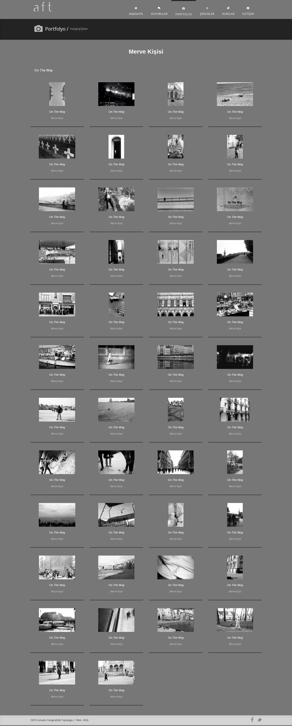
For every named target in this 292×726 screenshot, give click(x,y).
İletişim (248, 11)
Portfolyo (183, 11)
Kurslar (228, 11)
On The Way (43, 71)
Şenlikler (207, 11)
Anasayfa (136, 11)
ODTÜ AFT (46, 10)
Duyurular (159, 11)
